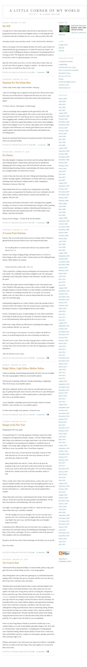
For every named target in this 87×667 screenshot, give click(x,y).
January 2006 (63, 128)
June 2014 (62, 399)
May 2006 (62, 139)
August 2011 (63, 323)
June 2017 (62, 463)
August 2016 (63, 445)
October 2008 (63, 224)
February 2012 (63, 340)
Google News (63, 45)
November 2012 (64, 358)
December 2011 (64, 334)
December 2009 (64, 265)
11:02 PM (32, 145)
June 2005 (62, 107)
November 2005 (64, 122)
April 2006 (62, 136)
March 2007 (63, 168)
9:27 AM (32, 651)
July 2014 (62, 402)
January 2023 (63, 527)
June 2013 (62, 375)
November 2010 (64, 297)
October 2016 (63, 451)
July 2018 (62, 480)
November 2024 (64, 533)
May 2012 (62, 349)
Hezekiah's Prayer (65, 73)
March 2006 (63, 134)
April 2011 (62, 311)
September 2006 (64, 151)
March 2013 (63, 367)
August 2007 (63, 183)
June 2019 (62, 492)
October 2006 (63, 154)
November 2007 (64, 192)
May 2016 (62, 439)
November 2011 (64, 332)
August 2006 (63, 148)
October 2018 (63, 489)
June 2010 (62, 282)
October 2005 (63, 119)
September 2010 (64, 291)
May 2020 (62, 512)
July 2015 (62, 425)
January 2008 (63, 198)
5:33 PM (32, 414)
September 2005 (64, 116)
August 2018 (63, 483)
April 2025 (62, 541)
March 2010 (63, 273)
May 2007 (62, 174)
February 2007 (63, 166)
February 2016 (63, 431)
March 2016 (63, 434)
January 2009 (63, 233)
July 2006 (62, 145)
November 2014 (64, 413)
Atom (69, 561)
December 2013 (64, 390)
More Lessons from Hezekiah (68, 70)
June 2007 (62, 177)
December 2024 (64, 536)
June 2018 (62, 477)
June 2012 (62, 352)
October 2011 (63, 329)
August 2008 (63, 218)
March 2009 (63, 238)
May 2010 (62, 279)
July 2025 (62, 544)
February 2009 (63, 235)
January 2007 (63, 163)
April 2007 (62, 171)
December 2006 (64, 160)
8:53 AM (32, 552)
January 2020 (63, 504)
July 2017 (62, 466)
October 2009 (63, 259)
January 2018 (63, 472)
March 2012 (63, 343)
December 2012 (64, 361)
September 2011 (64, 326)
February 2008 (63, 200)
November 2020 (64, 518)
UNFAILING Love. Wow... (68, 67)
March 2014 (63, 396)
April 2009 (62, 241)
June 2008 (62, 212)
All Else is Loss (64, 85)
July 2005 (62, 110)
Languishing (63, 64)
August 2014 (63, 404)
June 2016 (62, 442)
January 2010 (63, 267)
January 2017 (63, 457)
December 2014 (64, 416)
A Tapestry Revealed (65, 61)
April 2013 (62, 369)
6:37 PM (32, 223)
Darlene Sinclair (78, 25)
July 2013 (62, 378)
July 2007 (62, 180)
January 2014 (63, 393)
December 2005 (64, 125)
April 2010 (62, 276)
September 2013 (64, 384)
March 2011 (63, 308)
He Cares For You (65, 76)
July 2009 (62, 250)
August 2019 (63, 495)
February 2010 (63, 270)
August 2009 (63, 253)
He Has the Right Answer (67, 82)
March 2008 (63, 203)
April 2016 (62, 437)
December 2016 (64, 454)
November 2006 (64, 157)
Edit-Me (61, 48)
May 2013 (62, 372)
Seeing (61, 79)
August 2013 (63, 381)
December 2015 (64, 428)
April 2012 (62, 346)
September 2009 (64, 256)
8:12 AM (32, 72)
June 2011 (62, 317)
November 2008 (64, 227)
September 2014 (64, 407)
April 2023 (62, 530)
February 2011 (63, 305)
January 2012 (63, 337)
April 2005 (62, 101)
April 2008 (62, 206)
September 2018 (64, 486)
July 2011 (62, 320)
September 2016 (64, 448)
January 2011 (63, 302)
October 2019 (63, 498)
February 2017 (63, 460)
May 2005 (62, 104)
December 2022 (64, 524)
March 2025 (63, 539)
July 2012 (62, 355)
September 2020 (64, 515)
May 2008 (62, 209)
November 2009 (64, 262)
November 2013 (64, 387)
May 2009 (62, 244)
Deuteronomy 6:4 (64, 88)
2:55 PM (32, 358)
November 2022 (64, 521)
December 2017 (64, 469)
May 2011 (62, 314)
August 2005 (63, 113)
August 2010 (63, 288)
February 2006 (63, 131)
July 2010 (62, 285)
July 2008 (62, 215)
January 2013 (63, 364)
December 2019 (64, 501)
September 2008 (64, 221)
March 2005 (63, 99)
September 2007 (64, 186)
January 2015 (63, 419)
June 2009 (62, 247)
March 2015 (63, 422)
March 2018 (63, 474)
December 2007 (64, 195)
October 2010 (63, 294)
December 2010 (64, 300)
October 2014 (63, 410)
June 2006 (62, 142)
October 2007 (63, 189)
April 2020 (62, 509)
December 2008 (64, 230)
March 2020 (63, 507)
